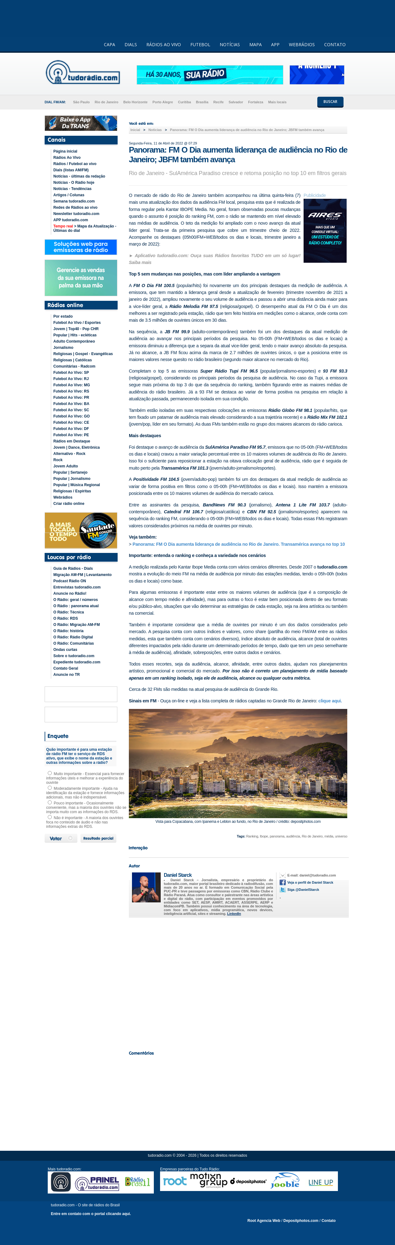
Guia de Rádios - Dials (73, 568)
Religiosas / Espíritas (72, 491)
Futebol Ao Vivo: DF (71, 429)
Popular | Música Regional (76, 485)
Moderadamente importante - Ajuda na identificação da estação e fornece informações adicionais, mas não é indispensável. (85, 792)
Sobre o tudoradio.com (73, 656)
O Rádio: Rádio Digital (73, 637)
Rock (57, 460)
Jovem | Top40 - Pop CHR (76, 329)
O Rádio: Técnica (68, 612)
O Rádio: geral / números (75, 600)
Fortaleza (255, 102)
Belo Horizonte (135, 102)
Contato (328, 1220)
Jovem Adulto (65, 466)
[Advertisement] (238, 982)
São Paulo (81, 102)
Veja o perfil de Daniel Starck (310, 882)
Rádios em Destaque (71, 441)
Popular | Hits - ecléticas (75, 335)
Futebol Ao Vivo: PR (71, 397)
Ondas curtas (65, 649)
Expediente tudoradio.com (76, 662)
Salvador (236, 102)
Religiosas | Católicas (72, 360)
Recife (218, 102)
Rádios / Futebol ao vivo (74, 164)
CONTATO (335, 44)
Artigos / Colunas (68, 195)
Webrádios (62, 497)
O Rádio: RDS (65, 618)
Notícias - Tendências (72, 189)
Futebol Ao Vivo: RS (71, 391)
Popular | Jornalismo (71, 478)
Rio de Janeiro (106, 102)
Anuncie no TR (66, 674)
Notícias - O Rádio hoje (73, 182)
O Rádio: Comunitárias (73, 643)
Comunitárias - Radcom (74, 366)
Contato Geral (65, 668)
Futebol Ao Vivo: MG (71, 385)
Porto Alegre (163, 102)
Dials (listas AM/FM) (71, 170)
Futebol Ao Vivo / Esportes (77, 322)
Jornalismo (63, 347)
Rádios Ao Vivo (66, 157)
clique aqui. (330, 700)
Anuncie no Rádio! (69, 593)
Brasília (202, 102)
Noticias (155, 130)
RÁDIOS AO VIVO (163, 44)
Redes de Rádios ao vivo (75, 207)
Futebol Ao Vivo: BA (71, 404)
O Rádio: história (68, 631)
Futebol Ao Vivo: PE (71, 435)
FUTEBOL (200, 44)
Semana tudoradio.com (74, 201)
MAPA (255, 44)
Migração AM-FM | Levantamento (82, 575)
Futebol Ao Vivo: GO (71, 416)
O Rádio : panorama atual (76, 606)
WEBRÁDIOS (302, 44)
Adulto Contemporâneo (74, 341)
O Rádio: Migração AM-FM (76, 624)
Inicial (135, 130)
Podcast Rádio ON (69, 581)
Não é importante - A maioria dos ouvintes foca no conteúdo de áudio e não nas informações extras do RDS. (84, 822)
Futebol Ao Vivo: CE (71, 422)
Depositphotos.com (300, 1220)
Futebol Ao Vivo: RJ (71, 379)
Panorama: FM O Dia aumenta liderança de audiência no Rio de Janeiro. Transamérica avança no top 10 (239, 544)
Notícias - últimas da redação (79, 176)
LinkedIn (234, 913)
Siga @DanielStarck (303, 889)
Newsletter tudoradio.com (76, 214)
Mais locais (277, 102)
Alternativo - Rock (69, 454)
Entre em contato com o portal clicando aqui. (91, 1214)
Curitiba (184, 102)
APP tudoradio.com (70, 220)
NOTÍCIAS (230, 44)
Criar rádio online (68, 503)
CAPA (109, 44)
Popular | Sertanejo (70, 472)
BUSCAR (330, 101)
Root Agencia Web (263, 1220)
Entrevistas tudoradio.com (76, 587)
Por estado (63, 316)
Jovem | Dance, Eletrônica (76, 447)
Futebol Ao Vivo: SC (71, 410)
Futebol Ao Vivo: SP (71, 372)
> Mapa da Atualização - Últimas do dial (84, 228)
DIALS (130, 44)
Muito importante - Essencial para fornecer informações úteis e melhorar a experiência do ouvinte (85, 778)
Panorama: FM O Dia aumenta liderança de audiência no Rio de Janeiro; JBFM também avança (247, 130)
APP (275, 44)
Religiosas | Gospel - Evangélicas (83, 354)
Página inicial (65, 151)
